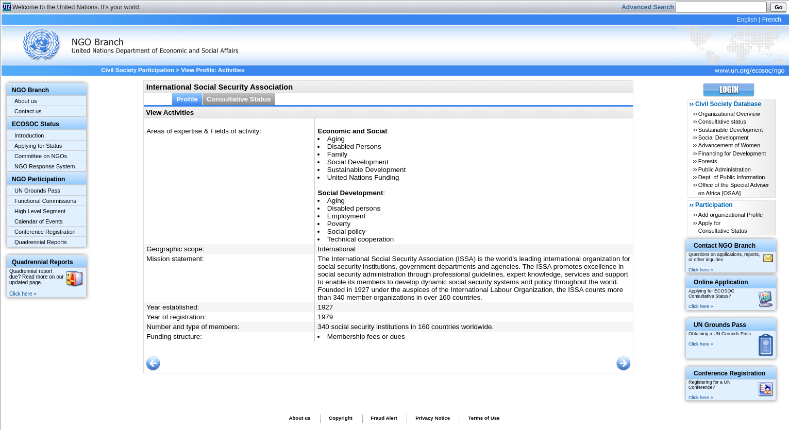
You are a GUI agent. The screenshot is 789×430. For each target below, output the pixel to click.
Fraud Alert (384, 418)
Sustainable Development (730, 130)
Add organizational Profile (730, 215)
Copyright (340, 418)
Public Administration (724, 169)
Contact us (28, 111)
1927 (325, 307)
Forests (707, 161)
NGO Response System (44, 166)
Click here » (23, 294)
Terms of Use (484, 418)
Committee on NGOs (40, 156)
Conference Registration (45, 232)
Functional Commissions (45, 201)
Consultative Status (239, 99)
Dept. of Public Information (731, 177)
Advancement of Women (729, 145)
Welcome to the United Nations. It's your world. (76, 7)
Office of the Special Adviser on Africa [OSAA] (733, 189)
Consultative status (722, 121)
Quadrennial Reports (40, 242)
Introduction (29, 135)
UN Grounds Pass (37, 190)
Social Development (723, 137)
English (746, 19)
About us (25, 101)
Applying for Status (38, 146)
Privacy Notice (432, 418)
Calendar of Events (38, 221)
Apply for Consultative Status (722, 227)
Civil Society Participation (137, 70)
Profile (187, 99)
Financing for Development (732, 153)
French (771, 19)
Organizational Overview (729, 114)
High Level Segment (39, 211)
